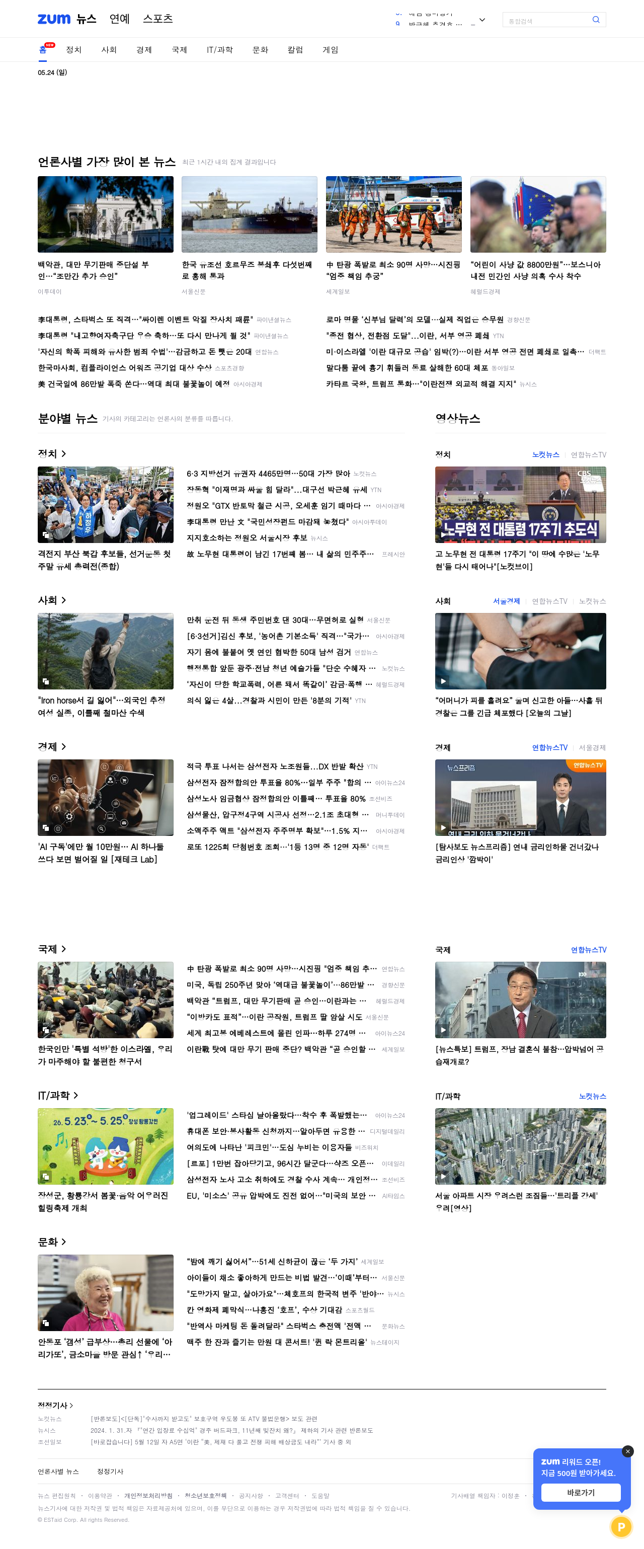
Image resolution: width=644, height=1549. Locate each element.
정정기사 (52, 1405)
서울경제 (506, 601)
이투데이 (50, 291)
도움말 (320, 1495)
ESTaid (53, 1519)
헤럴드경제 (485, 291)
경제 (144, 49)
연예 (120, 19)
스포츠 (158, 19)
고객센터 (287, 1495)
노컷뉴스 (545, 454)
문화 (260, 49)
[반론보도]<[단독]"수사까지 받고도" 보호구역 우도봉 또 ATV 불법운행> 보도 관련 (204, 1418)
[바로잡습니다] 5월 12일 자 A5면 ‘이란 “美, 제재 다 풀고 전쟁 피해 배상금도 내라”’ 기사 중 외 (221, 1441)
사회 (109, 49)
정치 (74, 49)
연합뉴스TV (588, 454)
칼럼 (295, 49)
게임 (331, 49)
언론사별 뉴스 (58, 1471)
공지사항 (251, 1495)
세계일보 (338, 291)
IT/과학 (220, 49)
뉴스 (86, 19)
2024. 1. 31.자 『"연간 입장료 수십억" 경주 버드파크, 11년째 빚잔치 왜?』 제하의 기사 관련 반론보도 (232, 1430)
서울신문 (194, 291)
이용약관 (100, 1495)
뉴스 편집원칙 (57, 1495)
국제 (180, 49)
